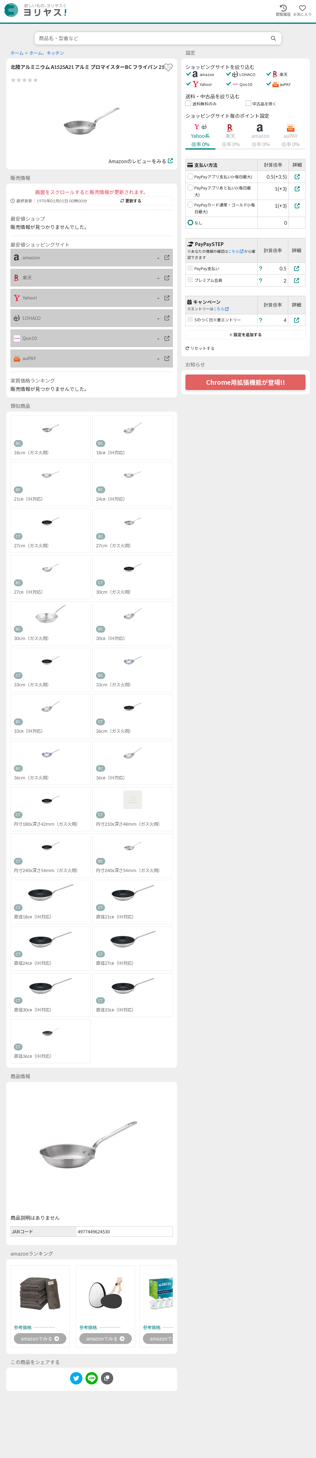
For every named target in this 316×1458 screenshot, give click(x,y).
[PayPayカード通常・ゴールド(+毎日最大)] (297, 205)
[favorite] (168, 67)
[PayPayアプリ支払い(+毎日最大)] (297, 176)
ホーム (16, 53)
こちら (235, 251)
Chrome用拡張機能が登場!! (245, 382)
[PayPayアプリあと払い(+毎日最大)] (297, 188)
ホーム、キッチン (46, 53)
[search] (274, 38)
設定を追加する (245, 334)
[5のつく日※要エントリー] (297, 320)
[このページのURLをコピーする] (107, 1378)
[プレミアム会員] (297, 280)
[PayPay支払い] (297, 268)
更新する (130, 200)
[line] (91, 1379)
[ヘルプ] (260, 268)
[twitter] (76, 1379)
